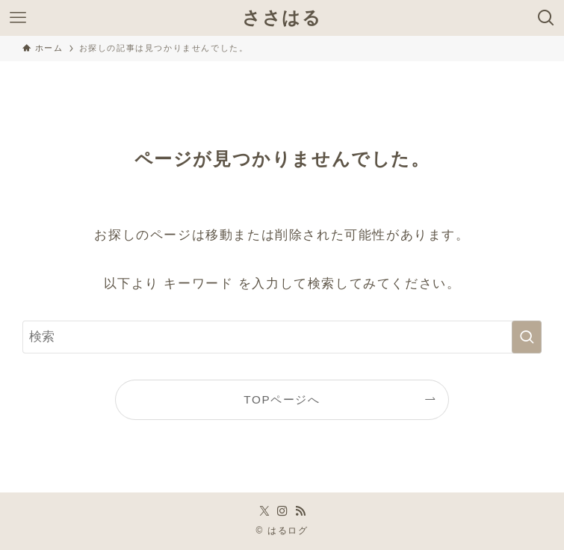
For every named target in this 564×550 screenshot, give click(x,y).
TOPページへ (282, 399)
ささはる (281, 18)
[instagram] (282, 511)
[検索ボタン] (546, 18)
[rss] (300, 511)
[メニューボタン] (18, 18)
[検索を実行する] (527, 337)
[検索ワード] (282, 337)
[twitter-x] (264, 511)
